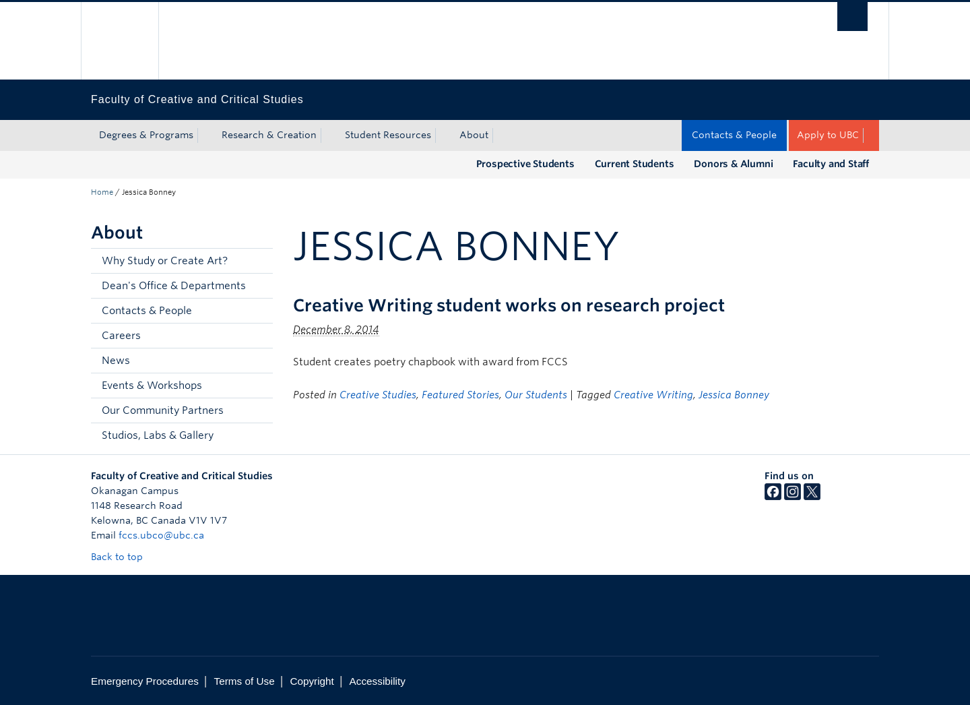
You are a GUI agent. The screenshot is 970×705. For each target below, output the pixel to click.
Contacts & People (734, 134)
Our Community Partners (163, 410)
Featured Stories (460, 395)
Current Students (634, 163)
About (473, 134)
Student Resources (388, 134)
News (116, 361)
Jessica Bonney (734, 395)
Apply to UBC (828, 134)
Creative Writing (653, 395)
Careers (121, 336)
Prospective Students (525, 163)
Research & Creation (269, 134)
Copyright (311, 681)
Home (102, 192)
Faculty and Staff (831, 163)
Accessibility (378, 681)
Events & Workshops (152, 385)
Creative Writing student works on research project (509, 305)
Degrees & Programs (146, 134)
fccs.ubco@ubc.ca (161, 535)
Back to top (123, 556)
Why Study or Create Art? (165, 261)
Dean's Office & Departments (174, 286)
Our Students (536, 395)
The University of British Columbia (119, 41)
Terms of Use (244, 681)
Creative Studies (378, 395)
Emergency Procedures (145, 681)
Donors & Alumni (733, 163)
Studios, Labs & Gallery (158, 435)
